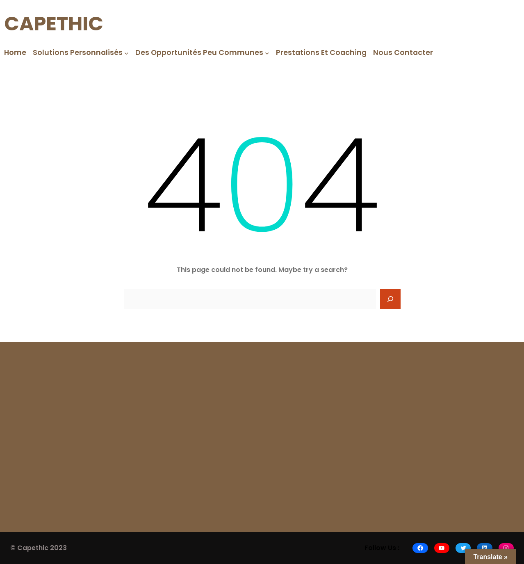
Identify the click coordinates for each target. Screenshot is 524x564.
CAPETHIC (53, 23)
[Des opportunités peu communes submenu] (267, 52)
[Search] (390, 299)
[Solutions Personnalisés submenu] (126, 52)
